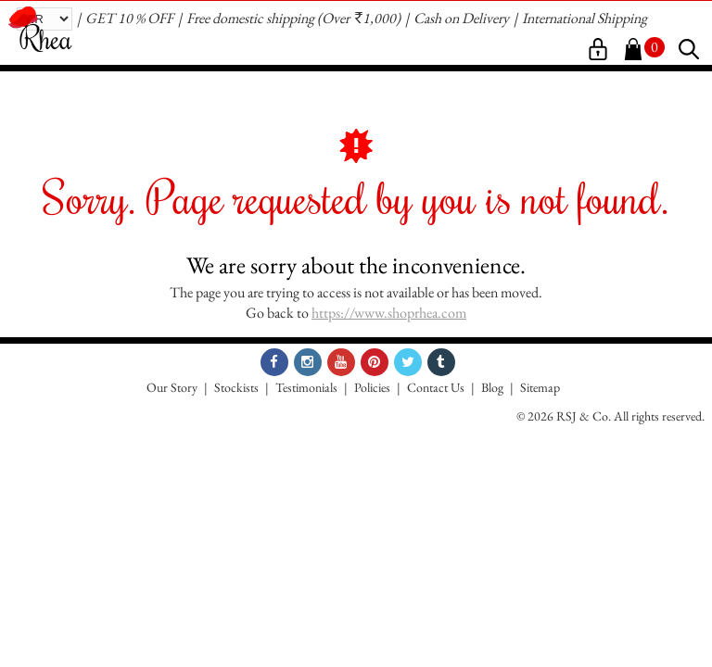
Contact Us (435, 387)
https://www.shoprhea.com (389, 312)
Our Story (171, 387)
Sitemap (540, 387)
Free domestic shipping (250, 18)
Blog (492, 387)
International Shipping (584, 18)
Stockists (236, 387)
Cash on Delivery (461, 18)
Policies (372, 387)
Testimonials (306, 387)
